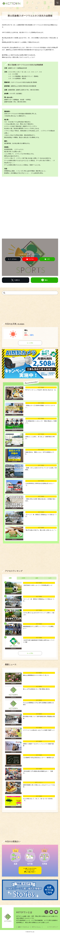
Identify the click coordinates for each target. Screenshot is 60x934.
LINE (47, 259)
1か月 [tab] (50, 578)
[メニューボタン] (57, 2)
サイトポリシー (53, 927)
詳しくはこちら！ (30, 870)
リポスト (15, 280)
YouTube (30, 259)
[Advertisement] (30, 309)
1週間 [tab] (36, 578)
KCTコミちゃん (36, 927)
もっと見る (30, 343)
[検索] (4, 293)
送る (44, 280)
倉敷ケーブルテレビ (23, 927)
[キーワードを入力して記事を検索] (30, 293)
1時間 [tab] (10, 578)
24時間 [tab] (23, 578)
